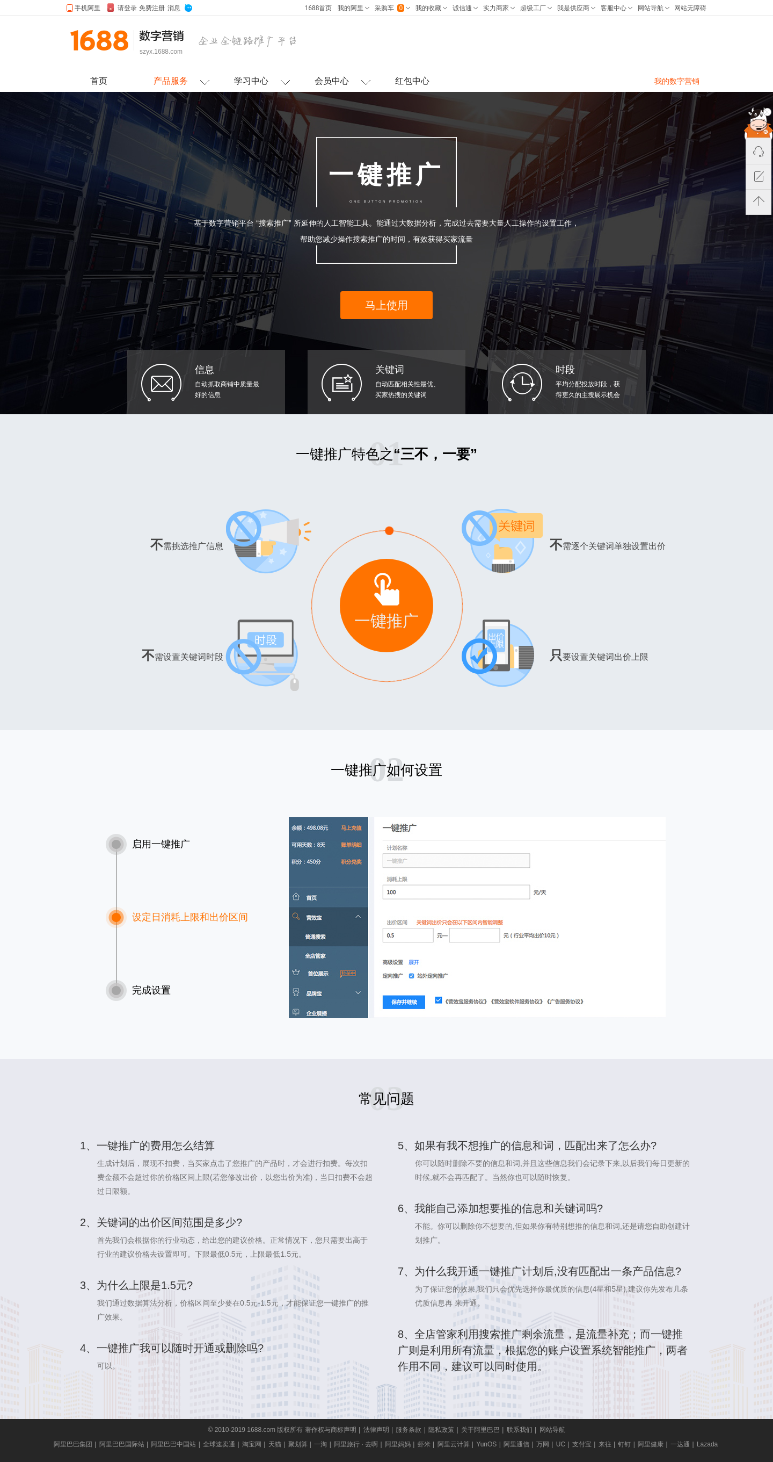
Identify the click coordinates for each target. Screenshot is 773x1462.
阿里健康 (650, 1444)
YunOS (486, 1444)
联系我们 (520, 1430)
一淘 (320, 1444)
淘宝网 (251, 1444)
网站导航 (552, 1430)
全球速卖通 (219, 1444)
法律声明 (376, 1430)
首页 (98, 80)
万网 (542, 1444)
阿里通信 (516, 1444)
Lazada (707, 1444)
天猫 (274, 1444)
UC (560, 1444)
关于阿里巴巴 (480, 1430)
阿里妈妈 (398, 1444)
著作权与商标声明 (330, 1430)
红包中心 (412, 80)
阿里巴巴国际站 (121, 1444)
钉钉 (624, 1444)
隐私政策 (441, 1430)
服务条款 (408, 1430)
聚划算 (298, 1444)
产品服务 (171, 80)
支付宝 (582, 1444)
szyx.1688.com (161, 51)
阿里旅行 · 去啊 (356, 1444)
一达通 (680, 1444)
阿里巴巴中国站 (173, 1444)
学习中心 (251, 80)
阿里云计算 (453, 1444)
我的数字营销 (676, 81)
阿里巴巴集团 (73, 1444)
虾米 (424, 1444)
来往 (605, 1444)
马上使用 (386, 305)
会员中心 (332, 80)
